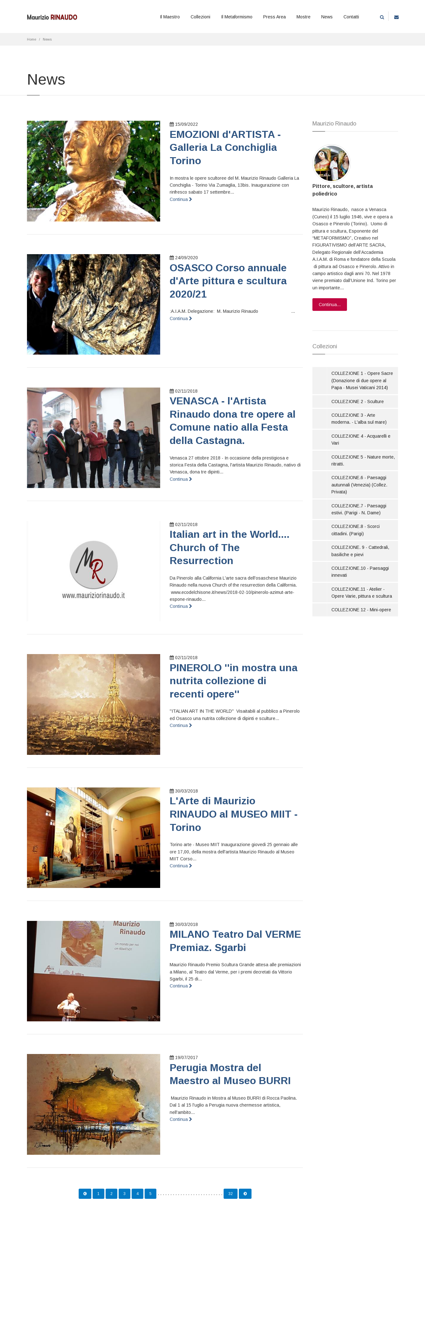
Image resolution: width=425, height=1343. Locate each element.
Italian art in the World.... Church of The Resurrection (230, 547)
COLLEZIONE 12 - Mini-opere (361, 609)
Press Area (274, 16)
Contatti (351, 16)
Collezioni (200, 16)
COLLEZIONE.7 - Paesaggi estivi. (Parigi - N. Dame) (358, 509)
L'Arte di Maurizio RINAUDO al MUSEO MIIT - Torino (234, 814)
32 (230, 1194)
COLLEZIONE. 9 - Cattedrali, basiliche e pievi (360, 551)
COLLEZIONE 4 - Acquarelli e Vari (360, 440)
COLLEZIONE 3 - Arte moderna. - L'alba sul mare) (359, 419)
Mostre (304, 16)
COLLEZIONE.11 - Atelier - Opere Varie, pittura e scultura (361, 593)
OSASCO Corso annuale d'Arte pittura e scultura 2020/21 (228, 281)
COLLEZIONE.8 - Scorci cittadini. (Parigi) (355, 530)
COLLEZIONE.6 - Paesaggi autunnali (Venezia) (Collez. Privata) (359, 484)
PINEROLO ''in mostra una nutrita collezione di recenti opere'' (234, 681)
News (327, 16)
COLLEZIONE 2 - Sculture (357, 401)
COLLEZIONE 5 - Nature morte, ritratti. (363, 460)
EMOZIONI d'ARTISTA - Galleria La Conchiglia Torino (225, 147)
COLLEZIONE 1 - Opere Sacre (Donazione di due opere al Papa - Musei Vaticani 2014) (362, 380)
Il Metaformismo (236, 16)
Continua (181, 199)
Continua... (330, 304)
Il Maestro (170, 16)
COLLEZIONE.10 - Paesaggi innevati (360, 572)
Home (31, 39)
